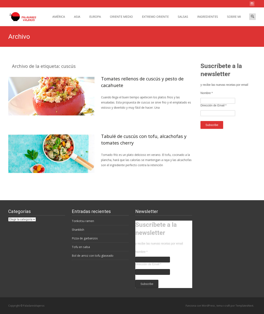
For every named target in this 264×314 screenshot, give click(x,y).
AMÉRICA (58, 20)
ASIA (77, 20)
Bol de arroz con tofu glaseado (92, 256)
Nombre (206, 93)
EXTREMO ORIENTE (155, 20)
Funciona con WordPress (200, 305)
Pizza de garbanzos (85, 238)
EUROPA (95, 20)
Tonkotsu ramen (83, 221)
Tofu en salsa (81, 247)
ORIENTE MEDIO (121, 20)
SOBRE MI (234, 20)
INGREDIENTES (207, 20)
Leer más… (109, 115)
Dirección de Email (213, 105)
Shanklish (78, 230)
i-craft (227, 305)
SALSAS (183, 20)
